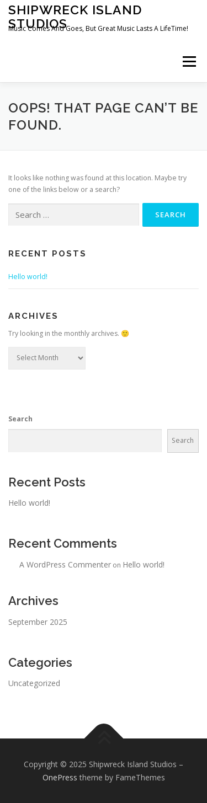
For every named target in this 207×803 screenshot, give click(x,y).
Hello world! (27, 276)
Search (20, 419)
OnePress (60, 777)
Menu (188, 61)
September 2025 (37, 622)
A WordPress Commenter (65, 564)
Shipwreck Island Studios (75, 16)
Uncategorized (34, 683)
